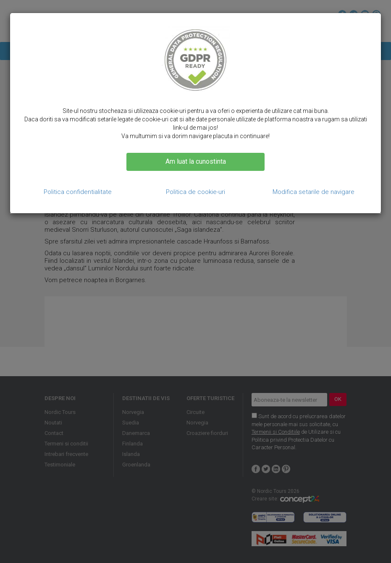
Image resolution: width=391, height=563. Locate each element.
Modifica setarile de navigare (313, 192)
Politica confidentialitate (78, 192)
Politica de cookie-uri (195, 192)
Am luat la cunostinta (195, 161)
